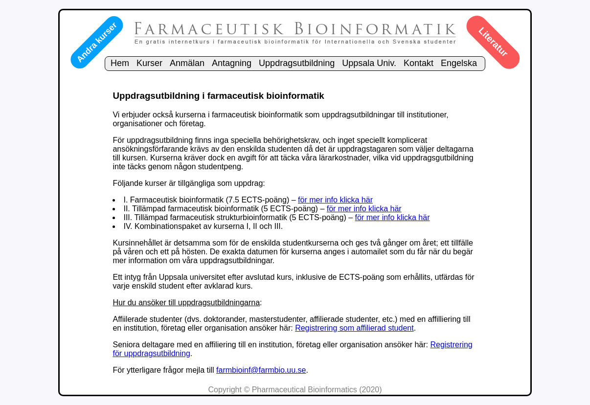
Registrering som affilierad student (354, 328)
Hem (120, 63)
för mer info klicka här (335, 200)
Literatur (493, 42)
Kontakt (418, 63)
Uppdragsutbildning (297, 63)
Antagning (231, 63)
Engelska (459, 63)
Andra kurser (96, 42)
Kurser (149, 63)
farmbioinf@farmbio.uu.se (261, 370)
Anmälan (187, 63)
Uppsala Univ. (369, 63)
